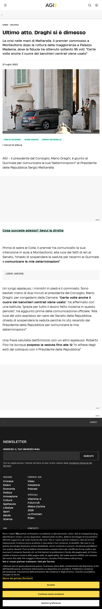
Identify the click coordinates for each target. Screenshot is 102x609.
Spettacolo (9, 503)
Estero (7, 485)
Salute (7, 515)
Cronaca (8, 481)
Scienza (7, 519)
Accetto (51, 584)
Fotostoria (34, 485)
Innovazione (10, 496)
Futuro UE (34, 502)
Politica (14, 25)
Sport (6, 511)
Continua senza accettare (51, 594)
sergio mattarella (51, 139)
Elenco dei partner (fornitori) (17, 576)
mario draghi (31, 139)
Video (31, 481)
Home (5, 25)
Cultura (7, 500)
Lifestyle (8, 507)
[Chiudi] (96, 534)
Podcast (32, 488)
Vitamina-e (34, 498)
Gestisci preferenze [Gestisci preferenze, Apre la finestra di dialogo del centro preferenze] (51, 603)
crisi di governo (12, 139)
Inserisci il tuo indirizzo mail (21, 449)
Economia (9, 488)
